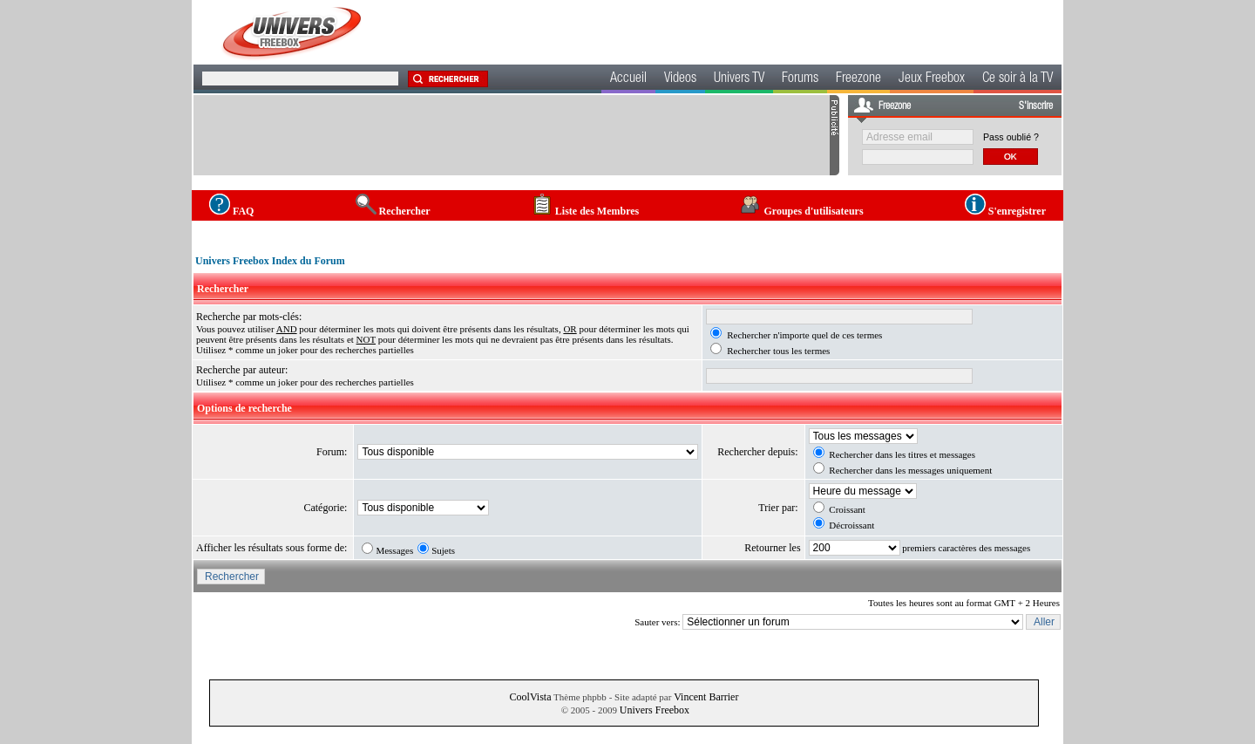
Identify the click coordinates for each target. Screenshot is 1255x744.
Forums (800, 79)
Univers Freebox (654, 710)
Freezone (858, 79)
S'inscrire (1036, 106)
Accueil (628, 79)
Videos (680, 79)
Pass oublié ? (1011, 137)
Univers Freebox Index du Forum (270, 261)
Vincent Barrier (706, 697)
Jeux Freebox (932, 79)
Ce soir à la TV (1017, 79)
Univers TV (739, 79)
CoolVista (531, 697)
